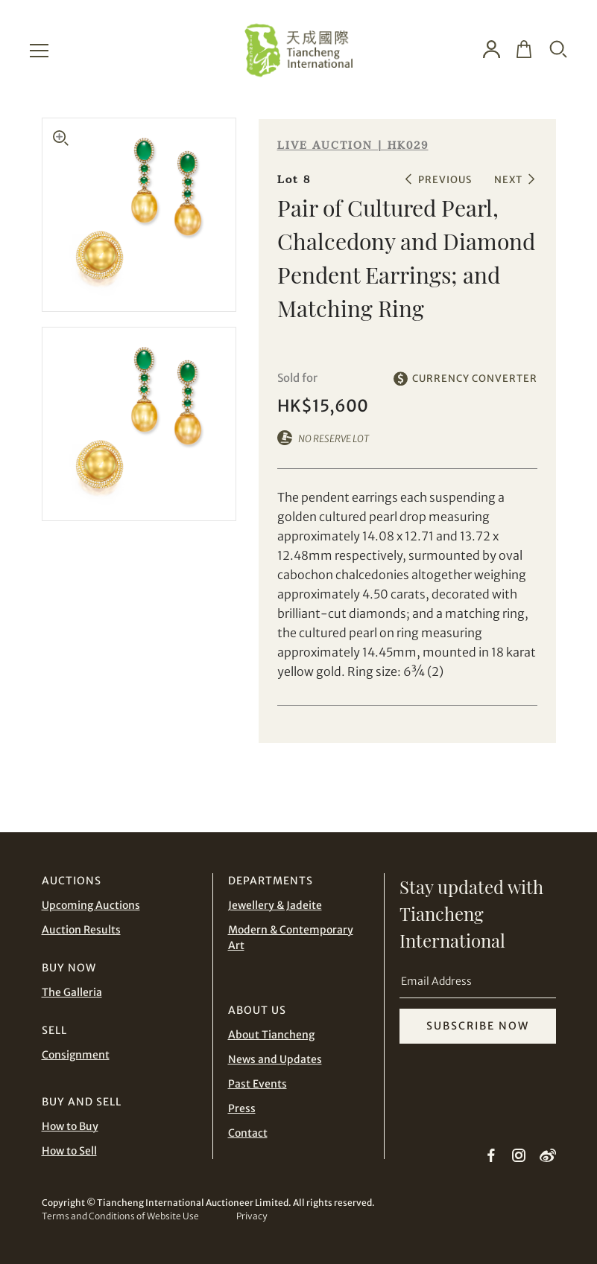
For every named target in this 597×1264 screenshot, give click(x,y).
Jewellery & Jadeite (275, 905)
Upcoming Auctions (91, 905)
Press (242, 1108)
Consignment (76, 1055)
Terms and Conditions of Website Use (120, 1216)
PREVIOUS (445, 179)
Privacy (251, 1216)
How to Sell (69, 1151)
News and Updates (275, 1059)
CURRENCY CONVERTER (474, 378)
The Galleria (72, 992)
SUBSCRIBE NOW (477, 1025)
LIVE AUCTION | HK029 (353, 145)
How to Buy (70, 1126)
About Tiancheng (271, 1034)
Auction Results (81, 929)
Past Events (257, 1084)
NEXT (508, 179)
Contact (248, 1133)
